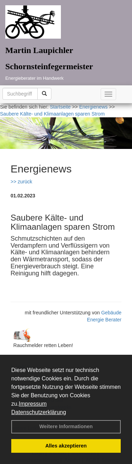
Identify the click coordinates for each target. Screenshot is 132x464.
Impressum (32, 404)
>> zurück (21, 181)
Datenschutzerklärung (38, 412)
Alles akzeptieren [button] (66, 446)
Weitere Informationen (66, 426)
